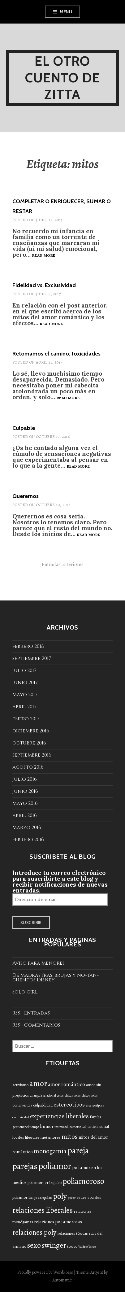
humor (47, 1126)
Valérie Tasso (87, 1246)
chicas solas (73, 1095)
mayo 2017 (24, 694)
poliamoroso (83, 1181)
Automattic (62, 1280)
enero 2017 (25, 718)
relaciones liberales (42, 1210)
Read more (43, 255)
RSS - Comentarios (36, 1025)
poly (60, 1196)
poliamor (54, 1166)
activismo (20, 1085)
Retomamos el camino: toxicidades (56, 353)
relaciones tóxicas (72, 1233)
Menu (66, 12)
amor (38, 1083)
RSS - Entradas (31, 1013)
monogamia (50, 1151)
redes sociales (88, 1197)
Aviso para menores (38, 963)
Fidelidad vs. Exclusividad (44, 285)
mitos (70, 1136)
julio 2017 (24, 670)
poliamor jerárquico (45, 1182)
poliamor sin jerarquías (32, 1197)
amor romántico (66, 1084)
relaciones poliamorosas (58, 1222)
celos (60, 1095)
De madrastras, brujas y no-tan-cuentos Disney (55, 977)
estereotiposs (95, 1105)
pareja (78, 1150)
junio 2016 (25, 791)
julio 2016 (24, 779)
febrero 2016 (28, 839)
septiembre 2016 (31, 755)
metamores (51, 1137)
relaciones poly (34, 1232)
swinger (54, 1245)
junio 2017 (25, 682)
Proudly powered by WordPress (45, 1272)
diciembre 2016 (30, 730)
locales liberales (26, 1137)
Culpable (23, 428)
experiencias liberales (59, 1115)
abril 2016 (24, 815)
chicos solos (90, 1095)
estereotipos (69, 1104)
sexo (34, 1245)
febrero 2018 (28, 646)
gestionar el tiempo (25, 1126)
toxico (72, 1246)
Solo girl (25, 992)
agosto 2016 (28, 767)
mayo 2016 (25, 803)
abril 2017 (24, 706)
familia (95, 1117)
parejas (24, 1166)
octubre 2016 (29, 743)
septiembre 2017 (31, 658)
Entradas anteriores (63, 564)
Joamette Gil (77, 1126)
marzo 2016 (26, 827)
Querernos (25, 496)
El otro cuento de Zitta (62, 78)
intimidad (61, 1126)
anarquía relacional (43, 1095)
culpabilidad (43, 1105)
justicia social (98, 1126)
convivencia (22, 1105)
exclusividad (20, 1117)
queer (71, 1197)
